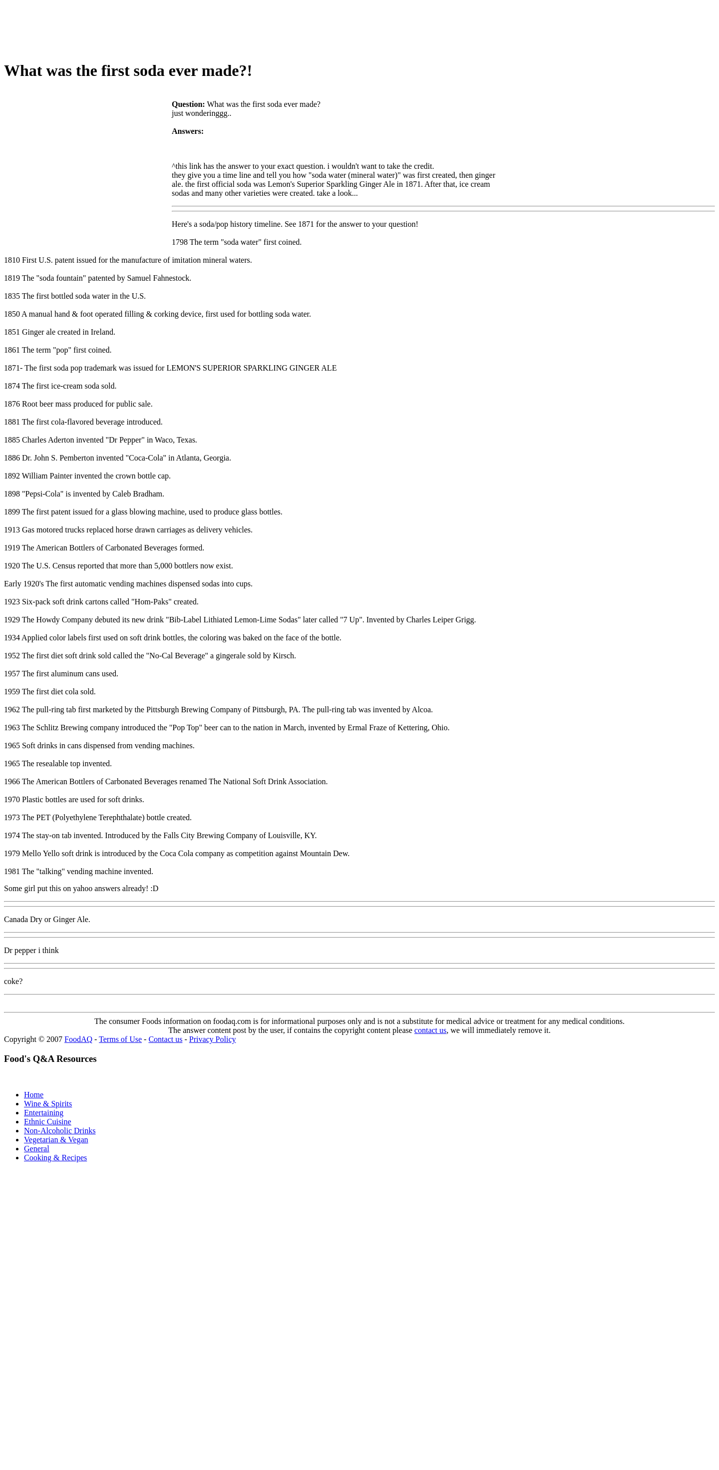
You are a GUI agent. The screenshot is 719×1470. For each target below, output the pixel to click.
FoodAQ (78, 1039)
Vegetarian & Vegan (56, 1139)
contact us (430, 1030)
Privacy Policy (212, 1039)
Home (33, 1094)
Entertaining (43, 1112)
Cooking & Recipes (55, 1157)
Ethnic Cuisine (47, 1121)
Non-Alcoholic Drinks (60, 1130)
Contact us (165, 1039)
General (36, 1148)
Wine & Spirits (48, 1103)
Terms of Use (120, 1039)
